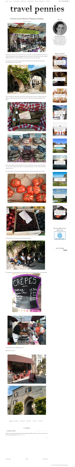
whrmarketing (22, 435)
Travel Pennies (58, 465)
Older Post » (45, 459)
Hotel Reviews (30, 1)
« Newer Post (8, 459)
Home (7, 1)
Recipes (36, 1)
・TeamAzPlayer (11, 430)
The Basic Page (65, 465)
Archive (48, 1)
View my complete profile (59, 45)
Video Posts (23, 1)
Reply (46, 437)
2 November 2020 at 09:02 (41, 430)
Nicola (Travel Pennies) (60, 36)
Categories (41, 1)
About (10, 1)
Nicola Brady (16, 1)
